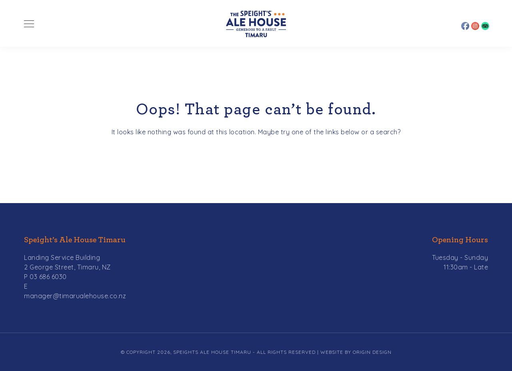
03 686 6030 (48, 277)
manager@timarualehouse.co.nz (75, 296)
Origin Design (372, 352)
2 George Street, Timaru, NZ (67, 267)
